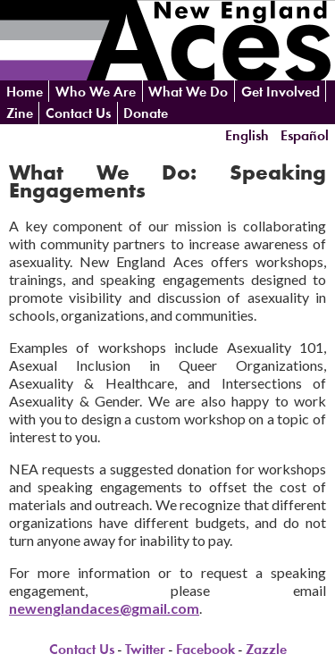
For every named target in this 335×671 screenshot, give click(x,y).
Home (24, 91)
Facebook (205, 649)
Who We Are (95, 91)
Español (305, 134)
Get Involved (280, 91)
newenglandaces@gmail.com (104, 608)
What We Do (188, 91)
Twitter (145, 649)
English (247, 134)
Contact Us (78, 113)
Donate (145, 113)
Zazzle (266, 649)
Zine (19, 113)
